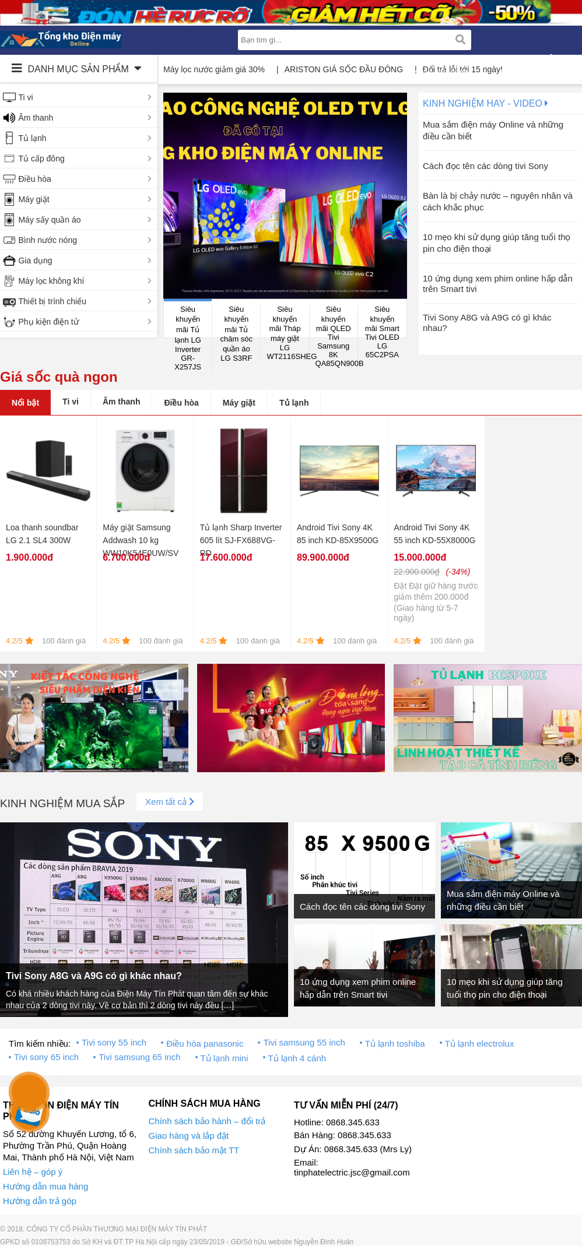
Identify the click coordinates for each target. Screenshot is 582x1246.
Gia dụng (35, 260)
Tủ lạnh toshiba (395, 1043)
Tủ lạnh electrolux (479, 1043)
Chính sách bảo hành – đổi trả (207, 1121)
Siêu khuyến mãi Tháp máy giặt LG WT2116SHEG (288, 333)
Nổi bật (25, 402)
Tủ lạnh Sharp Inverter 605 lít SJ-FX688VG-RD (241, 540)
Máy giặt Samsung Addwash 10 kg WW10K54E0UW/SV (140, 540)
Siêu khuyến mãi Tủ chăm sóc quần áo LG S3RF (236, 333)
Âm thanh (35, 117)
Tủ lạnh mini (224, 1058)
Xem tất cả (169, 802)
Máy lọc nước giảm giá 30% (214, 69)
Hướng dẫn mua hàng (45, 1186)
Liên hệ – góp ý (32, 1172)
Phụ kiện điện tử (48, 321)
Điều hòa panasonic (204, 1043)
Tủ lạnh (32, 138)
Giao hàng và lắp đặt (189, 1136)
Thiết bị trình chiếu (52, 301)
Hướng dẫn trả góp (39, 1201)
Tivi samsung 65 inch (139, 1057)
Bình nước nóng (47, 240)
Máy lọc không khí (51, 281)
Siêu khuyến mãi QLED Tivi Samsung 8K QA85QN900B (336, 336)
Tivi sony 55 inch (114, 1042)
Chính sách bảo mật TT (194, 1150)
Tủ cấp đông (41, 158)
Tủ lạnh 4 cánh (297, 1058)
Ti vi (25, 97)
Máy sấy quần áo (49, 219)
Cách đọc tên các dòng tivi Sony (485, 166)
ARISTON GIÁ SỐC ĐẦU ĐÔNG (344, 69)
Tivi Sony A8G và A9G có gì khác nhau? (94, 976)
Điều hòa (34, 179)
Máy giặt (33, 199)
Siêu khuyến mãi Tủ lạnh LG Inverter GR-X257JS (187, 338)
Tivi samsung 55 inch (304, 1042)
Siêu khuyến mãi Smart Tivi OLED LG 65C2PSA (382, 332)
